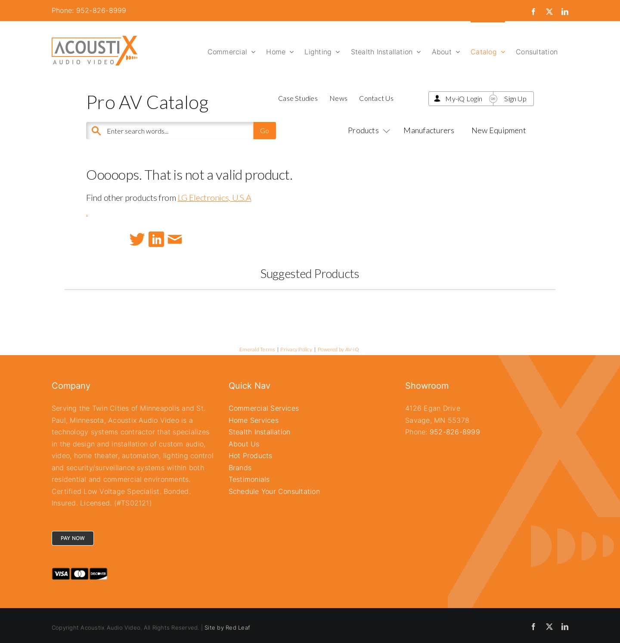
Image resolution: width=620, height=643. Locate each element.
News (338, 98)
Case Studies (298, 98)
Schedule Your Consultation (274, 491)
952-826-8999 (455, 432)
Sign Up (515, 98)
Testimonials (249, 479)
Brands (240, 467)
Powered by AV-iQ (338, 349)
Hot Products (251, 455)
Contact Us (376, 98)
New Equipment (498, 130)
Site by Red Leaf (227, 627)
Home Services (254, 420)
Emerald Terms (257, 349)
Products (367, 130)
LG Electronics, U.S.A (214, 197)
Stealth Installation (260, 432)
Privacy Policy (296, 349)
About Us (244, 444)
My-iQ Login (463, 98)
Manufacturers (428, 130)
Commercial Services (264, 408)
